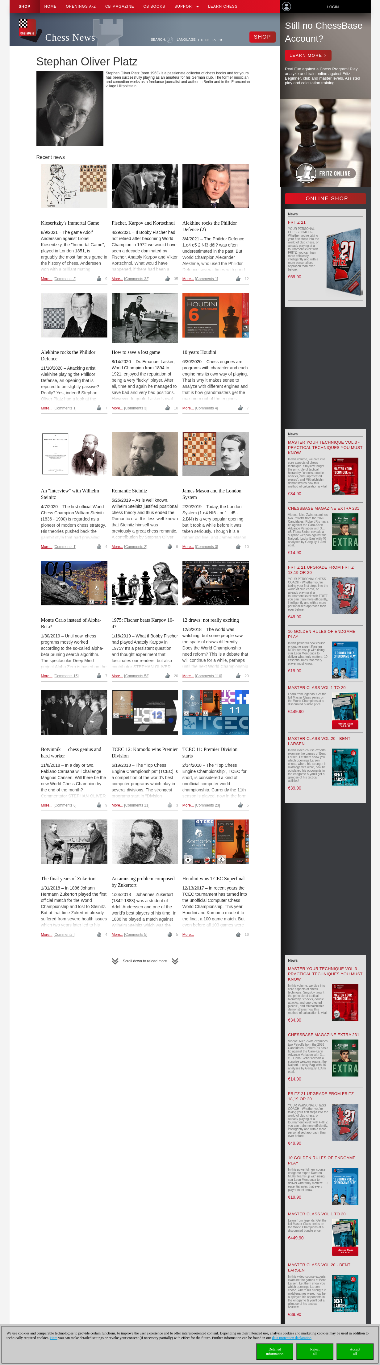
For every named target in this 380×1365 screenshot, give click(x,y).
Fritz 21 (297, 222)
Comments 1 (206, 279)
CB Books (154, 6)
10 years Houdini (199, 352)
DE (200, 40)
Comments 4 (206, 408)
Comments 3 (65, 279)
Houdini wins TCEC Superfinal (213, 878)
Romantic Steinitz (129, 490)
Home (50, 6)
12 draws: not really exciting (210, 620)
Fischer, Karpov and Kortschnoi (143, 223)
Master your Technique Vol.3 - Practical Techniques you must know (325, 447)
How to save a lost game (136, 352)
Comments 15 (66, 676)
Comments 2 (135, 547)
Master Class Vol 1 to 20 (317, 687)
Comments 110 (208, 676)
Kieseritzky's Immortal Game (70, 223)
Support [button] (186, 6)
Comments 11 (136, 805)
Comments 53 (136, 676)
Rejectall (315, 1351)
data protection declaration (291, 1338)
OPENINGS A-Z (81, 6)
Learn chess (223, 6)
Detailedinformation (275, 1351)
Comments (64, 934)
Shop (25, 6)
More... (46, 279)
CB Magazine (119, 6)
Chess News (70, 37)
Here (53, 1338)
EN (207, 40)
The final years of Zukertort (68, 878)
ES (213, 40)
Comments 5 (135, 934)
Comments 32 (136, 279)
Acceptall (355, 1351)
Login (333, 7)
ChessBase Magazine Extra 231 (323, 508)
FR (220, 40)
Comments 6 (65, 805)
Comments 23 (207, 805)
